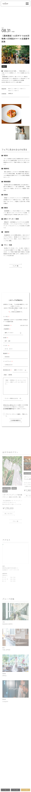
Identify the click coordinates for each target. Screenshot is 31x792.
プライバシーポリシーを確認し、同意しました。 (17, 415)
